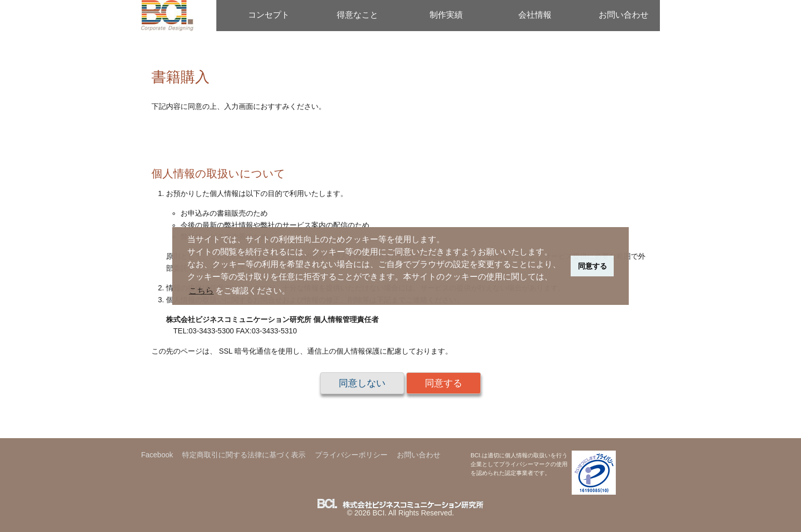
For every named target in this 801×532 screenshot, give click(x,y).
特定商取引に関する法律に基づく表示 (244, 455)
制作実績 (446, 14)
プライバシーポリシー (351, 455)
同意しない (362, 383)
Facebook (157, 455)
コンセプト (268, 14)
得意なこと (357, 14)
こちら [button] (201, 290)
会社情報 (534, 14)
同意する (443, 383)
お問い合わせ (623, 14)
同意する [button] (592, 266)
